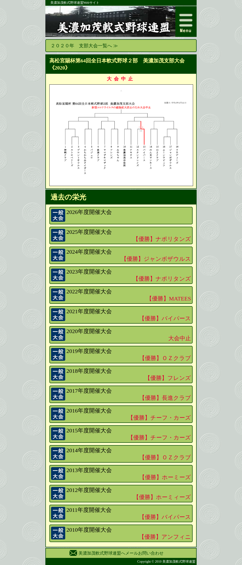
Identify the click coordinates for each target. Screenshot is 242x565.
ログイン (110, 561)
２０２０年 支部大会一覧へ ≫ (84, 45)
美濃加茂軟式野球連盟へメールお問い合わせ (121, 553)
